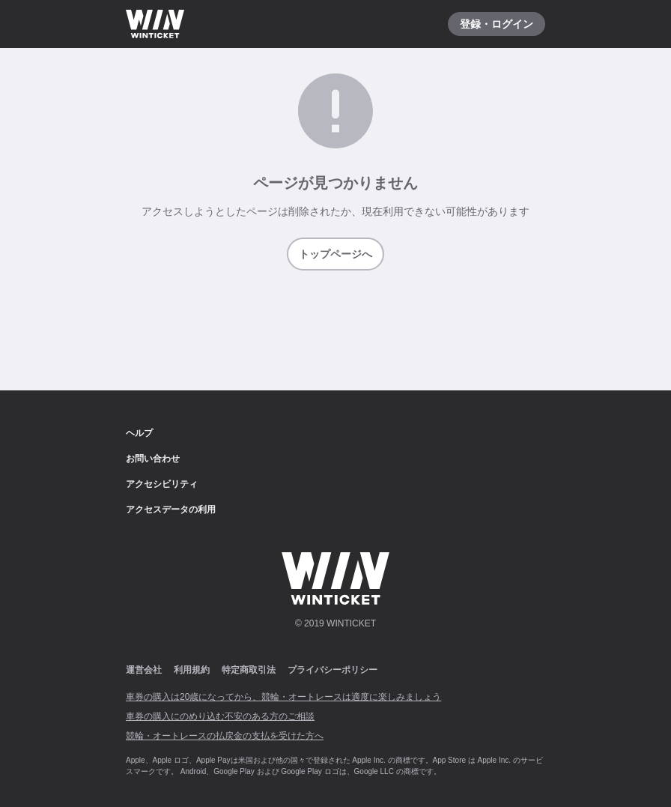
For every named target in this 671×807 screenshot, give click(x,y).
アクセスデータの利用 (171, 509)
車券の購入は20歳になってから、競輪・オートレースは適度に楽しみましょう (283, 697)
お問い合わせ (153, 458)
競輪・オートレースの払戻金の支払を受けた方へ (225, 736)
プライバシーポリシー (332, 670)
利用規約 (192, 670)
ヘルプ (139, 433)
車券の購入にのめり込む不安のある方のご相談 (220, 716)
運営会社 (144, 670)
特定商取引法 (249, 670)
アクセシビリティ (162, 484)
